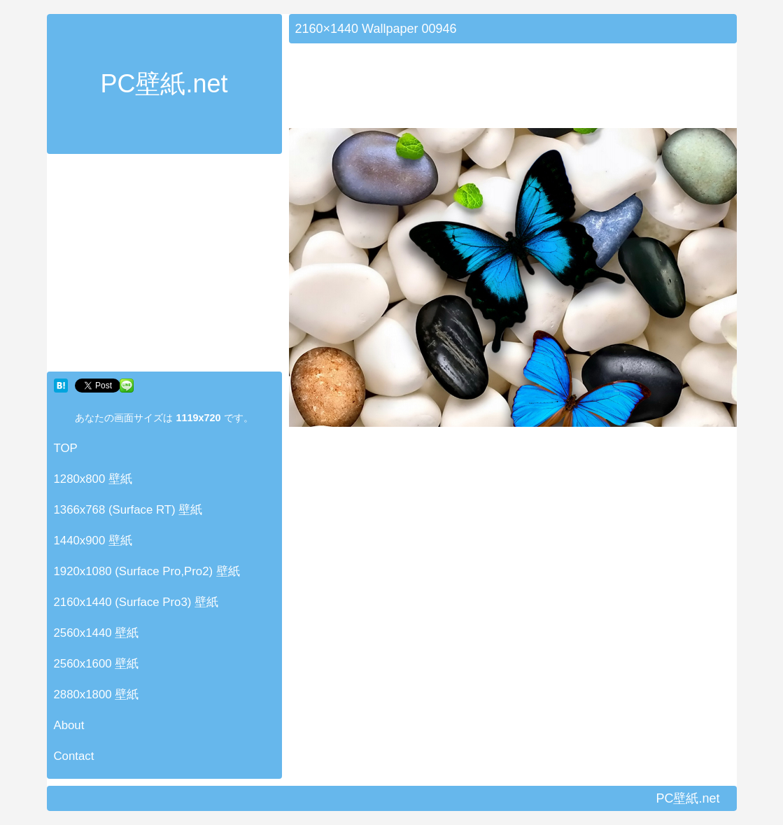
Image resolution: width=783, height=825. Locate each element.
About (69, 725)
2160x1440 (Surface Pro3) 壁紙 (136, 602)
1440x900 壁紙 (93, 540)
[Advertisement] (164, 266)
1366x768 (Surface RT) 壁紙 (128, 509)
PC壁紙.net (163, 83)
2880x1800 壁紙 (96, 694)
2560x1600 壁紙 (96, 663)
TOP (66, 448)
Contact (74, 756)
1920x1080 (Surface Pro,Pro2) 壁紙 (147, 571)
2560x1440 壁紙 (96, 633)
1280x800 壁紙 (93, 479)
